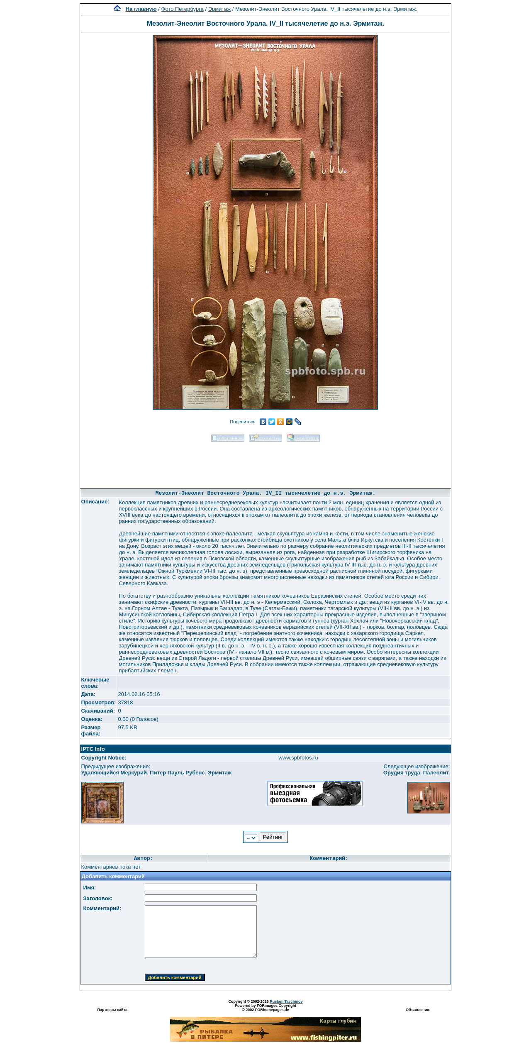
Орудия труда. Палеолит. (416, 772)
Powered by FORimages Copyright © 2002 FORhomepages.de (265, 1008)
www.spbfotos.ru (298, 758)
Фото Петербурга (182, 9)
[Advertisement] (265, 462)
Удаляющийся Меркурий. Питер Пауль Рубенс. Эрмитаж (156, 772)
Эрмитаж (219, 9)
